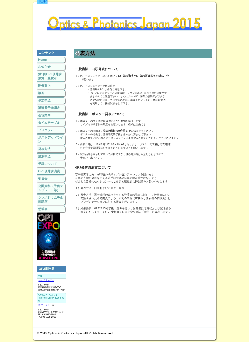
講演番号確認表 (49, 108)
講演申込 (44, 156)
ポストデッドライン (50, 139)
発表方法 (44, 149)
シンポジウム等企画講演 (50, 199)
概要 (41, 93)
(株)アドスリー (45, 305)
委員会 (42, 178)
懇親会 (42, 209)
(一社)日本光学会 (46, 280)
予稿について (47, 163)
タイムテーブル (49, 122)
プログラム (46, 130)
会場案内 (44, 115)
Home (42, 59)
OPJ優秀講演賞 (49, 171)
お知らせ (44, 66)
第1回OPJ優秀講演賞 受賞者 (50, 76)
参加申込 (44, 100)
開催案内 (44, 85)
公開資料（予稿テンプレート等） (50, 188)
